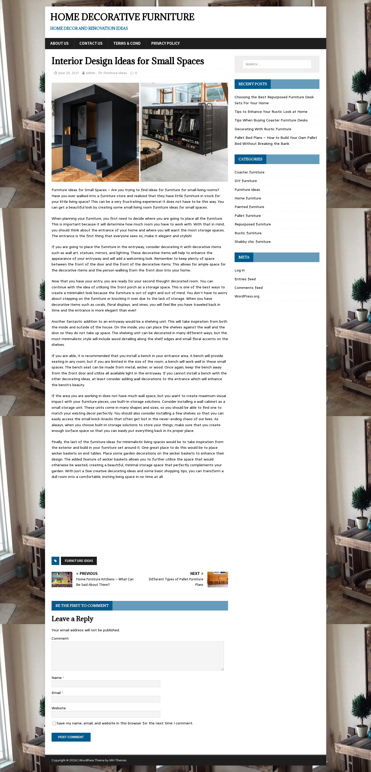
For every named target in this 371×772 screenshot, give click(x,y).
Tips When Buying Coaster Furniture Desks (271, 120)
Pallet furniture (248, 215)
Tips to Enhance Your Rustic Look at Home (271, 111)
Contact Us (91, 43)
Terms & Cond (127, 43)
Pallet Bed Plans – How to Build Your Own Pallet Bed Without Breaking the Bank (276, 140)
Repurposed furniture (253, 224)
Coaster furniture (250, 172)
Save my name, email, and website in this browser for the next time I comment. (125, 723)
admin (90, 73)
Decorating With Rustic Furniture (263, 129)
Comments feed (249, 287)
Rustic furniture (248, 233)
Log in (240, 270)
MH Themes (117, 760)
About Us (59, 43)
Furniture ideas (115, 73)
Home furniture (248, 198)
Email (57, 693)
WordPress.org (247, 296)
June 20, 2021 (68, 73)
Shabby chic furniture (253, 241)
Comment (60, 638)
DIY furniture (246, 181)
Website (59, 708)
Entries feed (245, 279)
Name (57, 677)
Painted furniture (249, 207)
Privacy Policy (165, 43)
